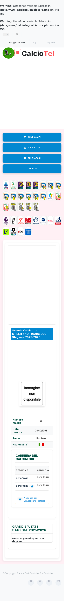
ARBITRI (33, 177)
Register (50, 42)
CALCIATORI (32, 156)
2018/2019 (22, 486)
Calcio (32, 63)
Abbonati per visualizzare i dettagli (31, 508)
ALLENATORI (32, 166)
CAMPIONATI (32, 145)
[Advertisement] (32, 103)
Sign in (36, 42)
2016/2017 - (25, 495)
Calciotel (48, 581)
